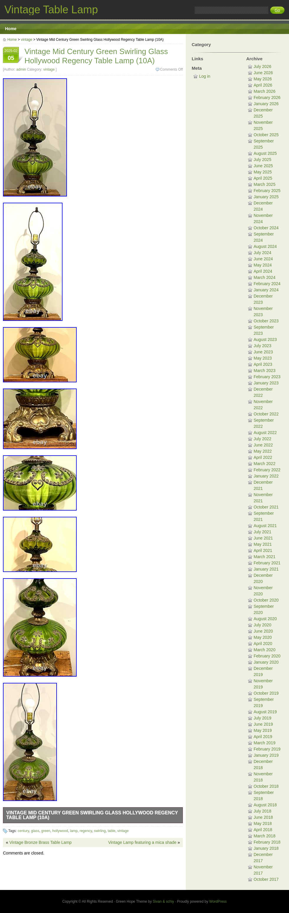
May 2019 (263, 730)
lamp (74, 831)
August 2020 (265, 618)
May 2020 (263, 637)
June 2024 (263, 258)
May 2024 (263, 265)
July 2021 (262, 531)
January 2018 (266, 848)
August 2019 (265, 711)
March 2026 (264, 91)
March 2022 (264, 463)
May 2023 (263, 358)
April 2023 (263, 364)
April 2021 (263, 550)
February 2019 (267, 749)
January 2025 (266, 196)
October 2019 (266, 693)
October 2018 (266, 786)
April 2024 (263, 271)
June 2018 (263, 817)
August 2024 (265, 246)
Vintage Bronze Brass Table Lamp (40, 842)
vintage (26, 40)
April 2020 (263, 643)
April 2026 (263, 85)
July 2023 (262, 345)
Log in (204, 76)
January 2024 (266, 289)
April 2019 (263, 736)
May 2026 (263, 79)
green (45, 831)
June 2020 (263, 631)
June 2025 (263, 165)
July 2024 (262, 252)
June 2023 (263, 352)
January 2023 (266, 383)
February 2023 (267, 376)
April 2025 (263, 178)
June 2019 (263, 724)
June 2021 (263, 538)
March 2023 (264, 370)
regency (86, 831)
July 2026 (262, 66)
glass (35, 831)
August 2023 (265, 339)
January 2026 (266, 103)
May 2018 (263, 823)
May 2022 (263, 451)
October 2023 (266, 321)
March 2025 (264, 184)
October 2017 (266, 879)
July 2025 (262, 159)
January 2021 (266, 569)
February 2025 (267, 190)
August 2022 (265, 432)
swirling (100, 831)
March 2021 (264, 556)
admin (21, 69)
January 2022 (266, 476)
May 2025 (263, 172)
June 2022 (263, 445)
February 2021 (267, 563)
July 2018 (262, 811)
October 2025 (266, 134)
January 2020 (266, 662)
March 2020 (264, 649)
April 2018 (263, 829)
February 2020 (267, 656)
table (111, 831)
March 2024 (264, 277)
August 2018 (265, 804)
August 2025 (265, 153)
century (23, 831)
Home (11, 28)
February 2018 (267, 842)
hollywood (60, 831)
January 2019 (266, 755)
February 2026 (267, 97)
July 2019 (262, 718)
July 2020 (262, 625)
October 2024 (266, 227)
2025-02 (11, 55)
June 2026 (263, 72)
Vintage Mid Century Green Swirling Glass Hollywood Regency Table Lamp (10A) (92, 815)
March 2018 (264, 836)
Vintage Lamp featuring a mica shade (142, 842)
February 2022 (267, 469)
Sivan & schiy (163, 901)
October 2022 (266, 414)
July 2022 (262, 438)
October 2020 (266, 600)
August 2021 (265, 525)
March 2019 (264, 742)
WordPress (218, 901)
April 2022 (263, 457)
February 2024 (267, 283)
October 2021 (266, 507)
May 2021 (263, 544)
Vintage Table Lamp (51, 10)
